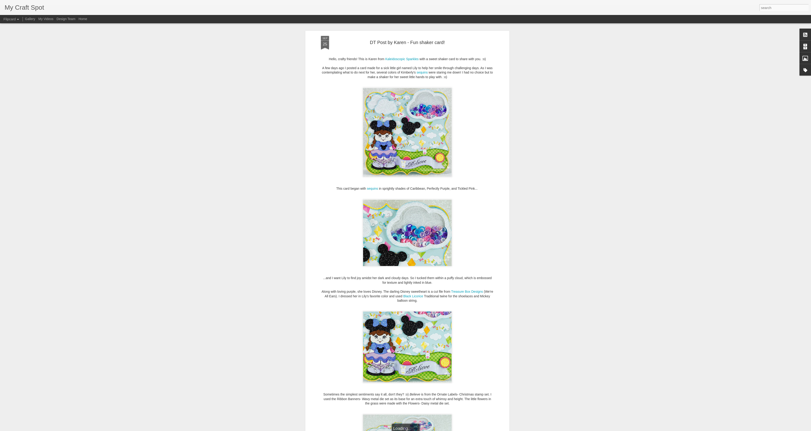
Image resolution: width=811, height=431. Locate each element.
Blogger (420, 428)
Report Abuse (433, 428)
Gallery (30, 19)
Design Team (66, 19)
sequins (372, 98)
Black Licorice (413, 205)
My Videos (45, 19)
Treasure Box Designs (467, 200)
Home (83, 19)
